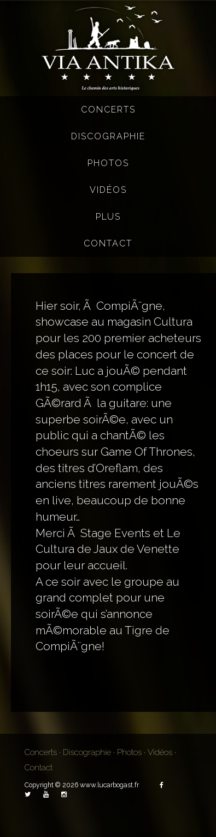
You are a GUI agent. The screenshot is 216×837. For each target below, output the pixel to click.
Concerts (108, 109)
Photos (108, 163)
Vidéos (108, 190)
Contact (108, 243)
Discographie (108, 136)
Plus (108, 216)
